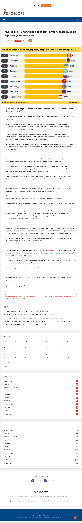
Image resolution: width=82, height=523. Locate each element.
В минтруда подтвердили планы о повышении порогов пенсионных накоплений (30, 320)
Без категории (8, 383)
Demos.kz (5, 24)
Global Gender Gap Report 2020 (48, 252)
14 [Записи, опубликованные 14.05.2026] (36, 353)
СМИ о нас (7, 409)
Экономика (8, 416)
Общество (7, 396)
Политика (7, 403)
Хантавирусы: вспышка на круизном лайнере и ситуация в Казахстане (27, 316)
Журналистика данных (11, 389)
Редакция (45, 2)
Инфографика (8, 393)
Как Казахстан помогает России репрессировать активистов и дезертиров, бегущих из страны (35, 323)
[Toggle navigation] (3, 19)
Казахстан (27, 288)
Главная (6, 386)
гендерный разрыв (16, 288)
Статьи (12, 24)
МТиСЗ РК (68, 213)
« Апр (5, 368)
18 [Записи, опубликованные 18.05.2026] (5, 356)
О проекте (37, 2)
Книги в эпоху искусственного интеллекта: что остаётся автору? (25, 326)
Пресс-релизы (8, 406)
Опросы (6, 399)
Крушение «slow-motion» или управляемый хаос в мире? (22, 313)
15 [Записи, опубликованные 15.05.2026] (47, 353)
